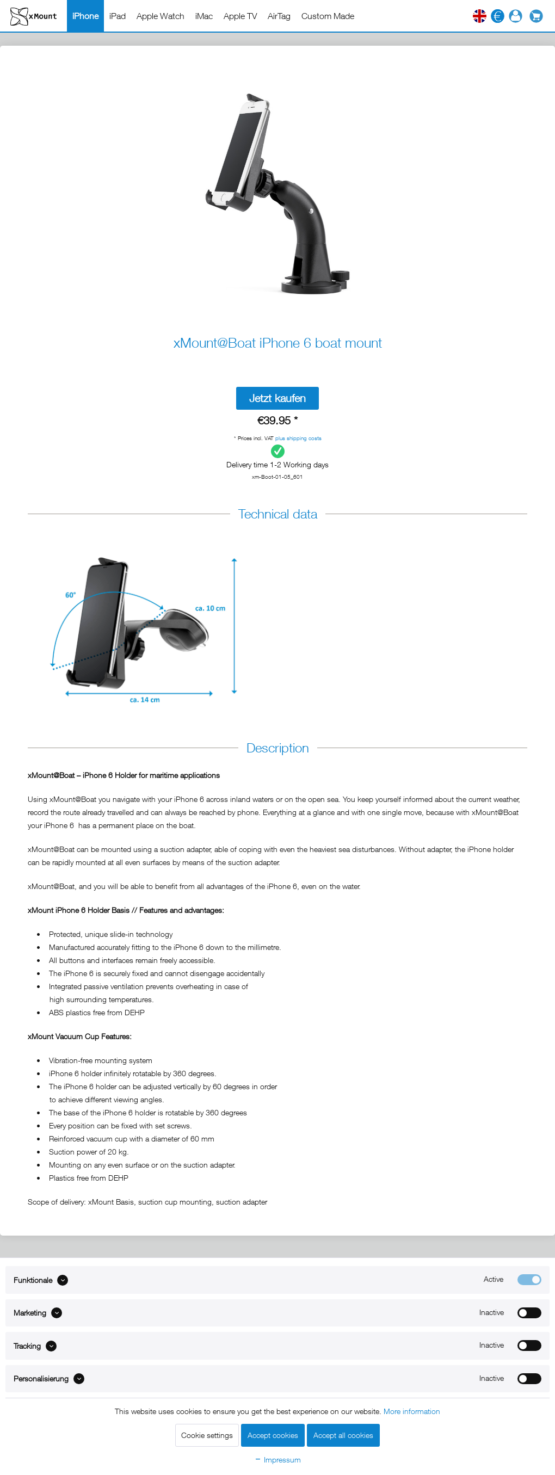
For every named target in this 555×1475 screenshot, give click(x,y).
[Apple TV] (240, 16)
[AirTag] (279, 16)
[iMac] (204, 16)
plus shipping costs (298, 438)
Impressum (277, 1459)
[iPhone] (85, 16)
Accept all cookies (343, 1435)
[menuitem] (85, 16)
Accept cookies (273, 1435)
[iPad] (117, 16)
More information (412, 1411)
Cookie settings (207, 1435)
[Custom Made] (328, 16)
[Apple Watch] (160, 16)
